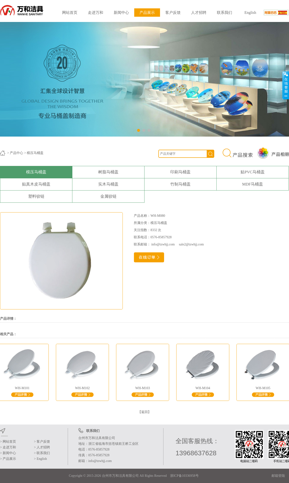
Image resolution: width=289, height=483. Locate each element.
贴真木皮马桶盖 (36, 184)
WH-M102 (83, 389)
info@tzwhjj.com (163, 244)
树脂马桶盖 (108, 172)
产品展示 (147, 13)
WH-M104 (204, 389)
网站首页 (69, 13)
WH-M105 (264, 389)
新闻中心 (121, 13)
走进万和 (95, 13)
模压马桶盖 (36, 172)
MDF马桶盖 (252, 184)
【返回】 (144, 412)
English (250, 13)
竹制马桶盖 (180, 184)
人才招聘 (198, 13)
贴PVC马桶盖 (253, 172)
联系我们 (224, 13)
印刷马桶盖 (180, 172)
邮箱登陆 (278, 476)
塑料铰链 (36, 196)
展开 (285, 85)
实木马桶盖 (108, 184)
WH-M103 (143, 389)
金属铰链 (108, 196)
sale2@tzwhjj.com (190, 244)
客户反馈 (173, 13)
